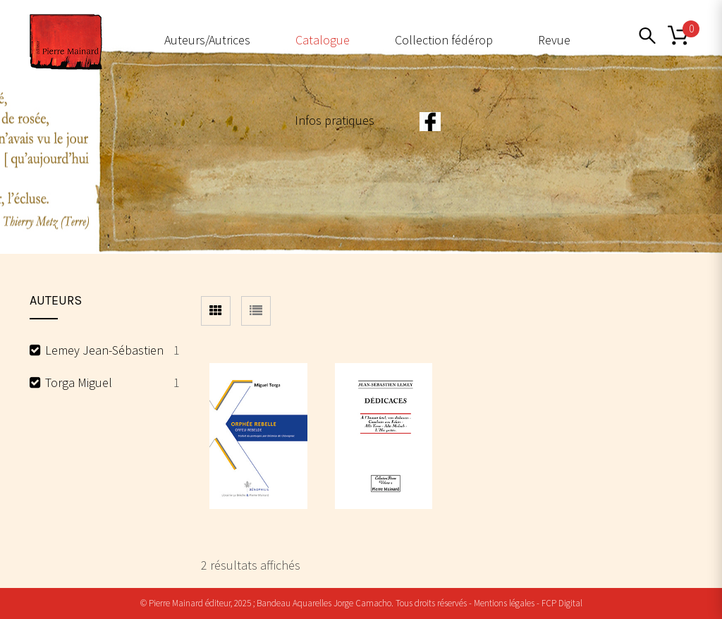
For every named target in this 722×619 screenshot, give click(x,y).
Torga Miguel (78, 382)
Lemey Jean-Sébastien (104, 350)
